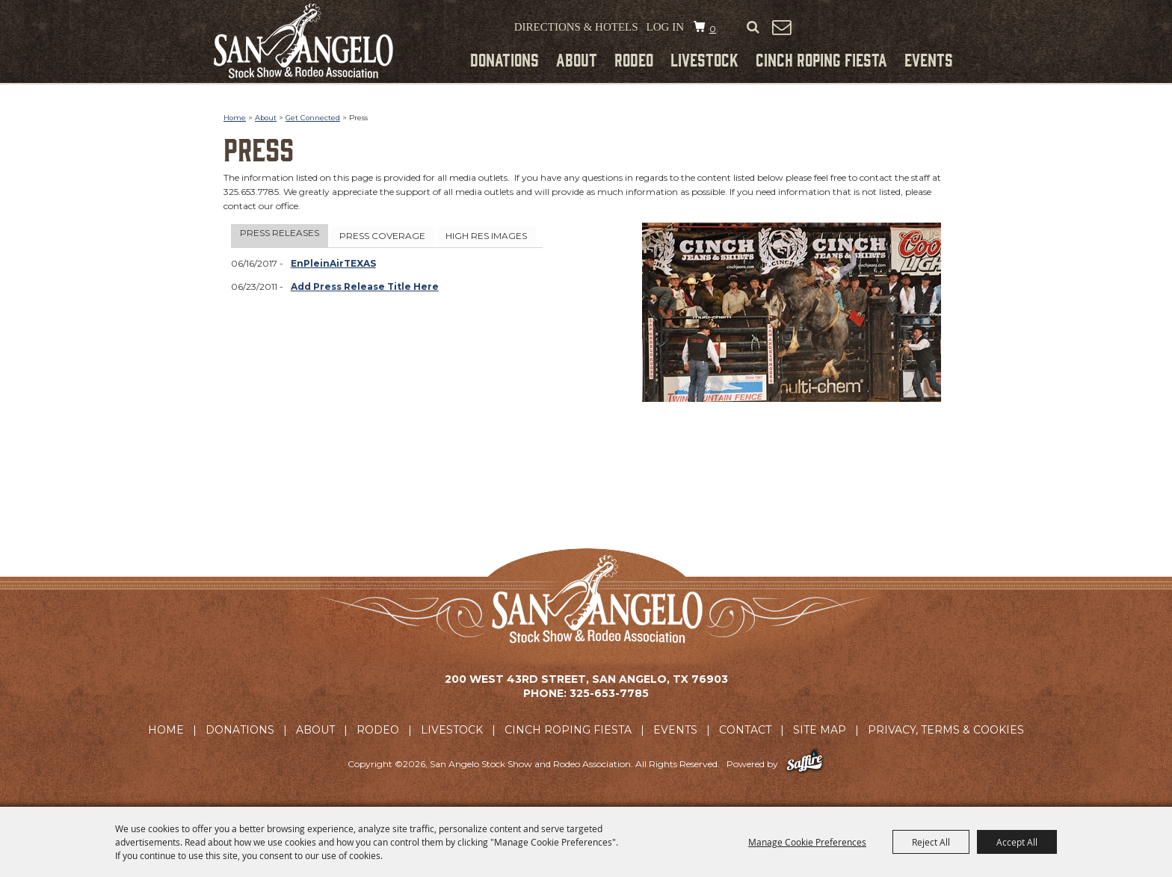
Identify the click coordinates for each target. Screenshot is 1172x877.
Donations (504, 59)
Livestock (704, 59)
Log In (665, 27)
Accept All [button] (1016, 842)
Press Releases (279, 232)
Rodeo (633, 59)
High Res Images (486, 235)
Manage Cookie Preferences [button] (807, 842)
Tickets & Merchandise (879, 29)
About (576, 59)
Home (234, 118)
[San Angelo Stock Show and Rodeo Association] (303, 40)
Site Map (819, 730)
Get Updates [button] (781, 27)
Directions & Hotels (576, 27)
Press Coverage (382, 235)
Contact (745, 730)
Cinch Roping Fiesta (821, 59)
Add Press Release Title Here (365, 286)
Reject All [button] (931, 842)
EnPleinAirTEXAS (333, 263)
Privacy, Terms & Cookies (946, 730)
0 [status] (712, 28)
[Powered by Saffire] (804, 763)
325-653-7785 (609, 693)
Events (928, 59)
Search (752, 27)
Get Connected (313, 118)
